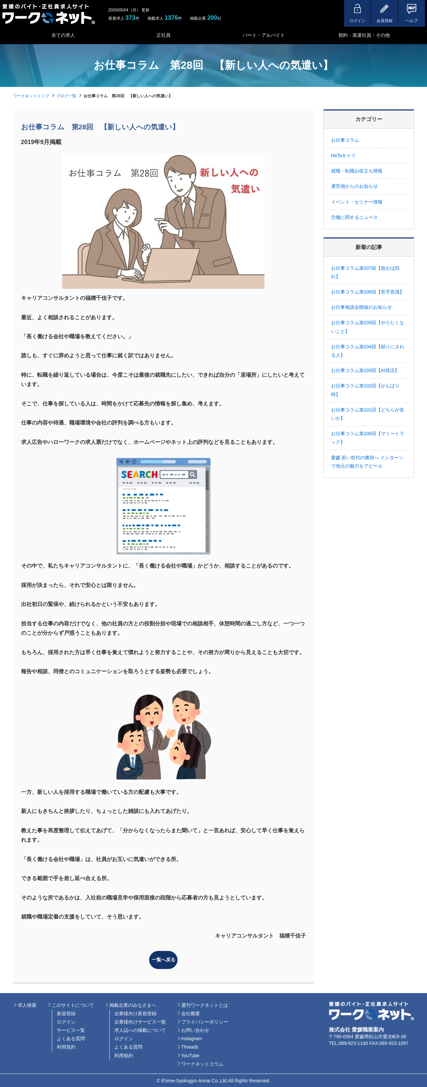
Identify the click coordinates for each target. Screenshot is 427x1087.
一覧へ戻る (163, 959)
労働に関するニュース (354, 217)
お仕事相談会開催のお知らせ (361, 307)
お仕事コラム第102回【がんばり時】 (365, 390)
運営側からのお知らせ (354, 186)
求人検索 (27, 1004)
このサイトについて (73, 1004)
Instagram (191, 1038)
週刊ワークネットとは (204, 1004)
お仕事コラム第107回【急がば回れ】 (365, 272)
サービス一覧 (71, 1029)
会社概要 (190, 1012)
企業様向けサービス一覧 (140, 1021)
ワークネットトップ (31, 96)
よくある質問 (71, 1038)
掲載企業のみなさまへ (132, 1004)
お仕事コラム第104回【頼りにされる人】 (367, 351)
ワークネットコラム (202, 1063)
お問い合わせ (195, 1029)
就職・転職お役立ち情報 (357, 170)
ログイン (66, 1021)
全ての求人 (63, 35)
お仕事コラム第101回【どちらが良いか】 (367, 414)
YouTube (190, 1054)
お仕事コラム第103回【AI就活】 (367, 370)
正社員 (163, 35)
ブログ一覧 (66, 96)
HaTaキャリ (343, 155)
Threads (189, 1046)
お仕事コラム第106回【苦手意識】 (367, 291)
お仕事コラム (345, 140)
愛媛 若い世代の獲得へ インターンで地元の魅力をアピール (367, 462)
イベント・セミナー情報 (357, 202)
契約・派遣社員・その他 (364, 35)
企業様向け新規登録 (135, 1012)
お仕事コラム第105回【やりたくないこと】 (367, 327)
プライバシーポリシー (204, 1021)
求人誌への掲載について (140, 1029)
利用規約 (66, 1046)
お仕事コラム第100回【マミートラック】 (367, 438)
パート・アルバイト (264, 35)
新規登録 (66, 1012)
